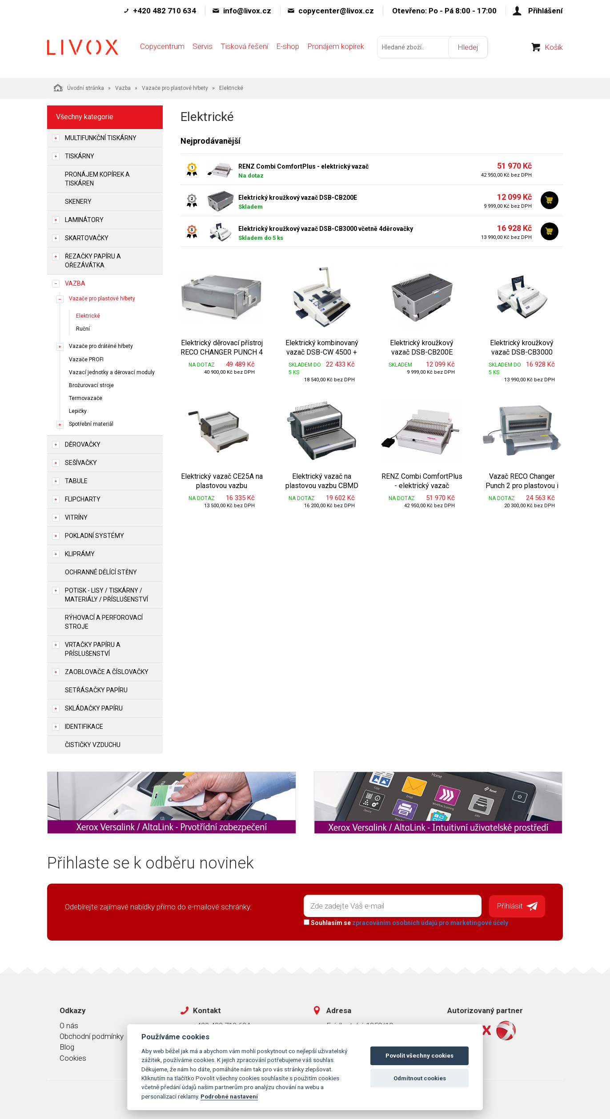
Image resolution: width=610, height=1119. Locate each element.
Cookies (73, 1057)
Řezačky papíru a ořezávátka (93, 261)
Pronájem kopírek (335, 47)
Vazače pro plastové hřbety (175, 88)
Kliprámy (80, 553)
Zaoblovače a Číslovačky (106, 671)
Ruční (83, 329)
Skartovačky (86, 238)
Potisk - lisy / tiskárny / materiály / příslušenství (106, 595)
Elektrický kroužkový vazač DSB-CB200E (297, 197)
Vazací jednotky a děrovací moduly (112, 372)
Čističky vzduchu (92, 744)
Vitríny (76, 517)
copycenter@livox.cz (336, 10)
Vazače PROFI (86, 359)
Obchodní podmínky (92, 1036)
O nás (69, 1025)
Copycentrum (162, 47)
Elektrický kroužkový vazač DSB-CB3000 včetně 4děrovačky (325, 228)
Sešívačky (81, 462)
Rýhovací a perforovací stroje (104, 622)
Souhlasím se (405, 922)
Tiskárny (79, 156)
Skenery (78, 201)
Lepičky (78, 411)
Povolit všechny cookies (419, 1055)
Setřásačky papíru (96, 690)
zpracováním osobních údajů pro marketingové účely (430, 922)
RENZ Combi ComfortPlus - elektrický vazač (303, 166)
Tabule (76, 481)
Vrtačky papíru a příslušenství (92, 649)
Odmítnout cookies (419, 1078)
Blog (67, 1046)
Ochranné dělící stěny (101, 572)
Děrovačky (82, 444)
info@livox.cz (247, 10)
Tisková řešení (244, 47)
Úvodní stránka (79, 87)
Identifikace (84, 726)
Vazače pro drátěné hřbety (101, 346)
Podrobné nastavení (229, 1096)
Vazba (123, 88)
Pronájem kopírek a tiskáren (97, 179)
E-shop (287, 47)
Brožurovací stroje (91, 385)
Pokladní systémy (94, 535)
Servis (203, 47)
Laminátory (84, 219)
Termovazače (85, 398)
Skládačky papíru (94, 708)
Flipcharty (82, 499)
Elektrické (88, 316)
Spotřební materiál (91, 424)
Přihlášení (545, 10)
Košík (554, 48)
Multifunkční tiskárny (100, 137)
